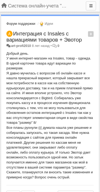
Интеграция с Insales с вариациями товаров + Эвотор (44, 37)
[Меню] (91, 5)
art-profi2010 (21, 46)
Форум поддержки (20, 24)
